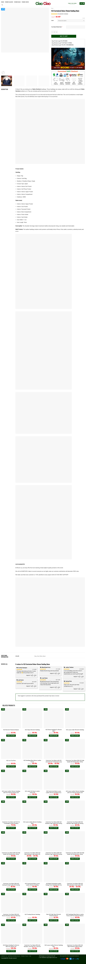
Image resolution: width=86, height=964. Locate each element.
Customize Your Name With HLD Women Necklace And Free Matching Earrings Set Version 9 (11, 916)
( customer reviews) (63, 14)
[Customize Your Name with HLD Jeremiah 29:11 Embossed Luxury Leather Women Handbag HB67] (54, 749)
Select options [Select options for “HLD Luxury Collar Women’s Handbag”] (75, 735)
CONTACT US (4, 956)
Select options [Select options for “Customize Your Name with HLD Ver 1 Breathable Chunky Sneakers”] (11, 827)
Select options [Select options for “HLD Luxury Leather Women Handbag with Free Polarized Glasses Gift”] (75, 797)
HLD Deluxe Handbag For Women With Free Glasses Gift (11, 946)
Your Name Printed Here (56, 26)
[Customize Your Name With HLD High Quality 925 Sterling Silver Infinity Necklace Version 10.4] (75, 841)
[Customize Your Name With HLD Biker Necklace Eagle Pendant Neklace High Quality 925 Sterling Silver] (75, 934)
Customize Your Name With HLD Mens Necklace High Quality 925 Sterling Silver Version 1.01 (75, 885)
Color (52, 20)
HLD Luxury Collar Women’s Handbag (75, 729)
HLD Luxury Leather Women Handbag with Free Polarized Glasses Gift (75, 792)
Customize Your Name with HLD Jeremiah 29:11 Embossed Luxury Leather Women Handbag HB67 (54, 762)
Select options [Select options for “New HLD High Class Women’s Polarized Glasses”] (53, 920)
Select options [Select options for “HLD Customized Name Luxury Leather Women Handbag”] (32, 889)
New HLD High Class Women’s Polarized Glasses (53, 915)
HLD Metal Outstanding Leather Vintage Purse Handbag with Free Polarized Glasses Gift (54, 885)
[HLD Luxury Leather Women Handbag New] (54, 934)
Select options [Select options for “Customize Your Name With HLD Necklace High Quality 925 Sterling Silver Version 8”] (53, 827)
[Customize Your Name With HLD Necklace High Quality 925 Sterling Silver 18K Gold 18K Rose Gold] (75, 810)
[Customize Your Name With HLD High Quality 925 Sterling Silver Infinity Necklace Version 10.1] (75, 749)
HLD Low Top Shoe (11, 760)
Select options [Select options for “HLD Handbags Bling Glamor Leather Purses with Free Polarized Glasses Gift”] (75, 920)
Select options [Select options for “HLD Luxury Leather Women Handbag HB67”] (32, 827)
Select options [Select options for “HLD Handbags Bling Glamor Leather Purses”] (32, 766)
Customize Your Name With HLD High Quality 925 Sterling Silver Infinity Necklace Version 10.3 (11, 854)
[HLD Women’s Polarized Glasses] (11, 718)
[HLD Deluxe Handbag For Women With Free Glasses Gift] (11, 934)
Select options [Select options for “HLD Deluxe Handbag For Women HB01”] (53, 735)
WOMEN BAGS (17, 2)
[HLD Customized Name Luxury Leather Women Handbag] (32, 872)
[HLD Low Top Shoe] (11, 749)
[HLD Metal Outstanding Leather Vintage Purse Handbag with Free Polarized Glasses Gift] (54, 872)
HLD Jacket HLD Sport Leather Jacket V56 (32, 792)
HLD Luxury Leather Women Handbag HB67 (32, 822)
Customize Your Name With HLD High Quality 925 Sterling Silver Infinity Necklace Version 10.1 (75, 762)
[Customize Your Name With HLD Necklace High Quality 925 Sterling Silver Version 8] (54, 810)
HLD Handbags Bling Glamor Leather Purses (32, 761)
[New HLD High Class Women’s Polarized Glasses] (54, 903)
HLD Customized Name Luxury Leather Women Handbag (32, 884)
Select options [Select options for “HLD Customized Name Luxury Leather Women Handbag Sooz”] (53, 797)
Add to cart (64, 36)
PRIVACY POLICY (25, 956)
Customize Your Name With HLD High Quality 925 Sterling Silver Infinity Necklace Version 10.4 (75, 854)
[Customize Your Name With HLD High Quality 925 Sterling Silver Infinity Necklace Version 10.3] (11, 841)
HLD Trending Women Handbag (32, 914)
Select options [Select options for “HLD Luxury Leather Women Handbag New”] (53, 951)
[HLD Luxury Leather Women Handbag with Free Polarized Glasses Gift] (75, 780)
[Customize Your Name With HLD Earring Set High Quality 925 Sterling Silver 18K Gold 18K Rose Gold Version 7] (11, 872)
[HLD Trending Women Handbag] (32, 903)
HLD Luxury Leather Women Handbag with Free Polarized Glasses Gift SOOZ (11, 793)
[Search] (2, 4)
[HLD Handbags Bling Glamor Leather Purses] (32, 749)
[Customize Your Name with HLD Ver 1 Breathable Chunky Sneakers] (11, 810)
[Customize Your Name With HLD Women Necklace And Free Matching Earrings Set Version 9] (11, 903)
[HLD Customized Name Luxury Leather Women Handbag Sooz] (54, 780)
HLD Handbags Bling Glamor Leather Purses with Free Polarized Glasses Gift (75, 916)
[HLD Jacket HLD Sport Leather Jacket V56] (32, 780)
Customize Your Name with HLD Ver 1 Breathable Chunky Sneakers (11, 822)
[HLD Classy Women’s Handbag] (32, 718)
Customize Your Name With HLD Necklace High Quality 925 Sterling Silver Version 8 (53, 823)
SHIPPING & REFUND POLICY (14, 956)
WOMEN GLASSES (9, 2)
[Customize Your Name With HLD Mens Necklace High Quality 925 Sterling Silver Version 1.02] (32, 841)
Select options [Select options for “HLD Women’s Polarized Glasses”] (11, 735)
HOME (2, 2)
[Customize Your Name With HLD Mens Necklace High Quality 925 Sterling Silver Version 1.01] (75, 872)
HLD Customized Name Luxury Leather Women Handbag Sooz (53, 792)
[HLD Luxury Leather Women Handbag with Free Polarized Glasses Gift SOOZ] (11, 780)
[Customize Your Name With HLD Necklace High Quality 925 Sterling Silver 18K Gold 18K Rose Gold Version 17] (54, 841)
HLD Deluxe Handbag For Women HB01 (54, 730)
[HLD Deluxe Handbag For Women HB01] (54, 718)
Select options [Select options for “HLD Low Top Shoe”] (11, 766)
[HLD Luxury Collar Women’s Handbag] (75, 718)
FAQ (30, 956)
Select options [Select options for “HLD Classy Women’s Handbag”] (32, 735)
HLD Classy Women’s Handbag (32, 729)
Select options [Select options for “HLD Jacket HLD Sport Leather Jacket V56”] (32, 797)
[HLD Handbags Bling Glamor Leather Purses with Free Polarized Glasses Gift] (75, 903)
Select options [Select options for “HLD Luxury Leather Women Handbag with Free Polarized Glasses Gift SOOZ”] (11, 797)
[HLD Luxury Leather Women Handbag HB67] (32, 810)
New (52, 8)
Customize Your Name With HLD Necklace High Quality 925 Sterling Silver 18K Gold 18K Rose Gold (75, 823)
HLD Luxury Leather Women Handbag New (54, 946)
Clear (83, 18)
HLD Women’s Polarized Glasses (11, 729)
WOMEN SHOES (25, 2)
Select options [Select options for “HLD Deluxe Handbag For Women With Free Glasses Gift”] (11, 951)
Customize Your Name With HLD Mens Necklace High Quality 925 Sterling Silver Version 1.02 (32, 854)
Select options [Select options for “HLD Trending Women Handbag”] (32, 920)
